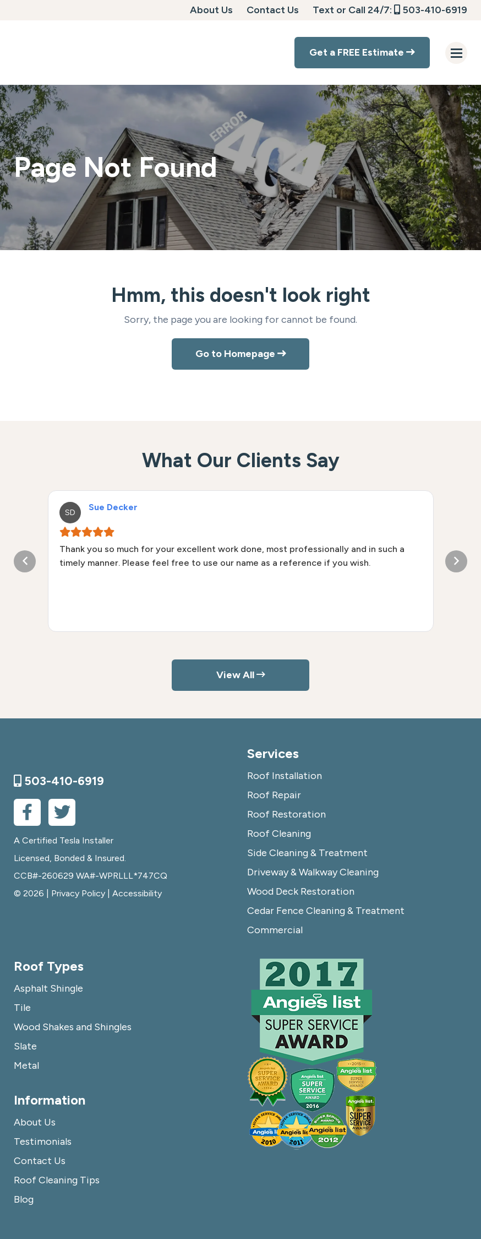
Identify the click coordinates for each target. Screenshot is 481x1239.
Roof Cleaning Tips (57, 1180)
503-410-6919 (430, 10)
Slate (25, 1046)
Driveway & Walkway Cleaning (313, 872)
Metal (26, 1065)
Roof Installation (284, 776)
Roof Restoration (286, 814)
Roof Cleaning (279, 833)
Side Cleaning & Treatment (307, 853)
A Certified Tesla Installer (63, 840)
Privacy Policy (78, 893)
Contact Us (273, 10)
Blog (24, 1199)
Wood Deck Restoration (300, 891)
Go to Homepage (240, 354)
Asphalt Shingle (48, 988)
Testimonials (43, 1141)
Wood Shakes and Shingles (73, 1027)
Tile (22, 1008)
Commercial (275, 930)
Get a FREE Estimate (362, 52)
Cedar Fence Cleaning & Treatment (326, 911)
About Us (211, 10)
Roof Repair (274, 795)
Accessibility (137, 893)
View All (240, 675)
